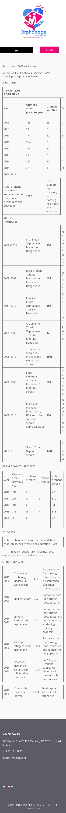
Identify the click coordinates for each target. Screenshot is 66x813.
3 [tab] (9, 787)
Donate (49, 50)
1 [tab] (3, 787)
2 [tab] (6, 787)
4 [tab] (12, 787)
